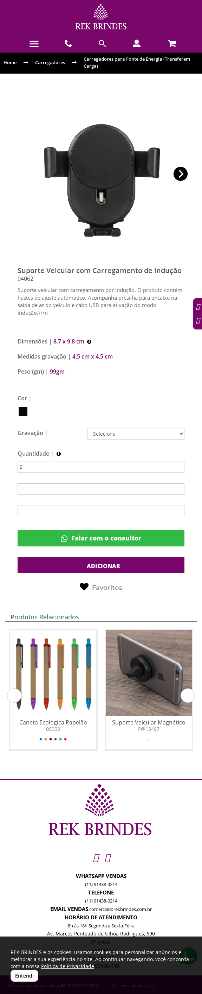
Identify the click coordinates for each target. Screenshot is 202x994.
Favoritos (101, 587)
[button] (181, 174)
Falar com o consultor (101, 538)
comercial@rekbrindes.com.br (120, 909)
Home (10, 62)
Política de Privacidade (67, 966)
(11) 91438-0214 (101, 884)
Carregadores (50, 62)
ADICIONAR (102, 566)
